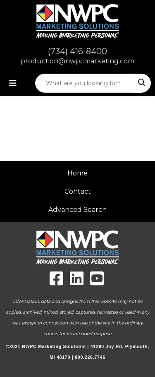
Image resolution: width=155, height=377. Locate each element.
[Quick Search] (84, 83)
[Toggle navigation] (12, 83)
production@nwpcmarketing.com (77, 61)
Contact (77, 191)
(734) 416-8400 (77, 51)
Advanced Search (77, 210)
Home (77, 173)
